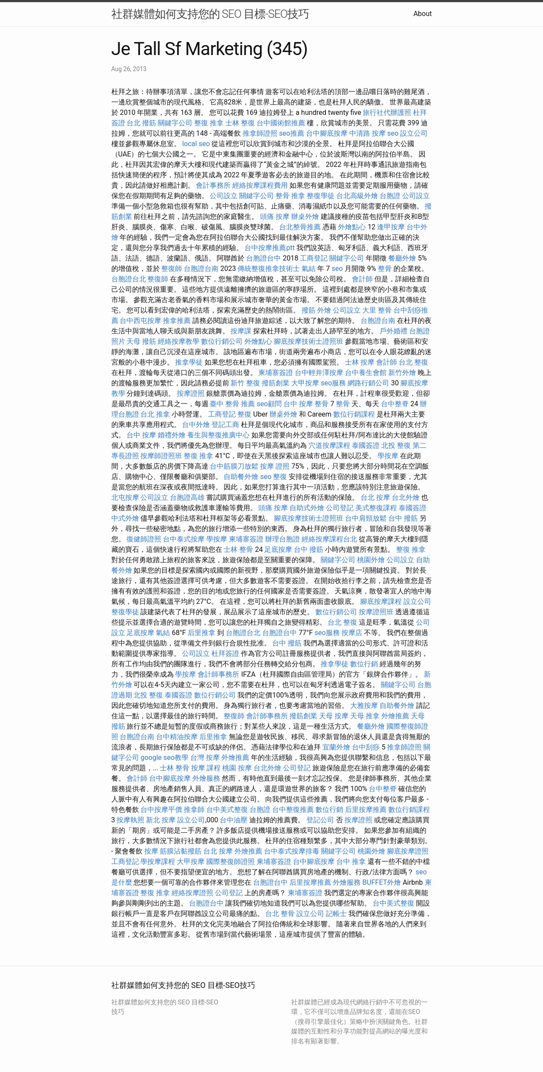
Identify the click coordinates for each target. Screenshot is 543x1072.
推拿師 (194, 809)
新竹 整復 (245, 383)
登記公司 (320, 820)
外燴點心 (352, 227)
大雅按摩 (364, 705)
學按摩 (387, 456)
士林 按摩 (359, 362)
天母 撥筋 (141, 341)
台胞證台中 (263, 258)
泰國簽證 (366, 445)
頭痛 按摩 (274, 216)
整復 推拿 (209, 123)
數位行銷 (364, 664)
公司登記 (340, 508)
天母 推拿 (365, 716)
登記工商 (225, 424)
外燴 (324, 310)
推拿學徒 (189, 362)
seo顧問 (269, 404)
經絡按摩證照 (192, 893)
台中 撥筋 (403, 518)
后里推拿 (201, 633)
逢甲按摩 (391, 227)
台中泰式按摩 (184, 539)
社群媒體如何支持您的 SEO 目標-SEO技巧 (210, 13)
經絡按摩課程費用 (260, 185)
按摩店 (351, 633)
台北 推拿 (155, 414)
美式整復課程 (376, 508)
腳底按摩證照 (408, 851)
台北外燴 (405, 497)
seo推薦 (291, 133)
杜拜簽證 (225, 653)
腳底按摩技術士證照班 (308, 341)
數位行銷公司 (222, 341)
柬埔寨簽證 (275, 372)
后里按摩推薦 (366, 809)
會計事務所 (213, 185)
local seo (196, 144)
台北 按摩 (375, 497)
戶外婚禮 (393, 331)
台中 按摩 (141, 435)
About (422, 14)
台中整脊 (395, 404)
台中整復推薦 (293, 809)
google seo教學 (164, 757)
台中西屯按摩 (140, 320)
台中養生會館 (366, 372)
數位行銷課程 (354, 414)
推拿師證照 (260, 133)
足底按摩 (278, 549)
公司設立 (223, 196)
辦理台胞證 (282, 539)
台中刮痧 (366, 747)
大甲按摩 (305, 383)
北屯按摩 (125, 497)
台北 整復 (413, 362)
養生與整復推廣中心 (218, 435)
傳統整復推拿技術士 (268, 268)
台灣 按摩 (205, 757)
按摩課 (241, 331)
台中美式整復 (227, 809)
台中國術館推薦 (281, 123)
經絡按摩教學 (178, 341)
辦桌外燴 (305, 216)
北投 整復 (396, 445)
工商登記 (314, 258)
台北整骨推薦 (300, 227)
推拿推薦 (177, 320)
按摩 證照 (274, 466)
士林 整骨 (238, 549)
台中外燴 (196, 424)
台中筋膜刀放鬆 (234, 466)
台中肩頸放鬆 (366, 518)
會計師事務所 (218, 674)
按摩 (151, 851)
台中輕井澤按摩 (319, 372)
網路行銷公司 (368, 383)
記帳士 (336, 913)
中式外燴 (125, 518)
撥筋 (308, 310)
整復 (244, 414)
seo (393, 133)
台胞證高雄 (187, 497)
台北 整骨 (280, 913)
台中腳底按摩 (327, 133)
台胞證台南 (201, 268)
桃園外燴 (371, 560)
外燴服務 (206, 778)
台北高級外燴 (357, 196)
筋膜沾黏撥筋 (181, 851)
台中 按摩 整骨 (305, 404)
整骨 (385, 268)
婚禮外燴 (171, 435)
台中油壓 (233, 820)
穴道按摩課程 (329, 445)
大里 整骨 (377, 310)
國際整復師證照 (230, 861)
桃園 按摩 (237, 768)
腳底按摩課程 (381, 601)
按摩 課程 (206, 768)
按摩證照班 (376, 612)
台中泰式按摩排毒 (291, 851)
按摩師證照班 (161, 456)
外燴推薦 (395, 716)
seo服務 (333, 383)
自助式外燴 (306, 508)
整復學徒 (321, 196)
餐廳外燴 (402, 258)
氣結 (308, 268)
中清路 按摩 (367, 133)
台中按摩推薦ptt (269, 248)
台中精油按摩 (177, 737)
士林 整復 (240, 123)
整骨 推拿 (290, 196)
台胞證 (390, 196)
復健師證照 (144, 539)
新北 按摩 (161, 820)
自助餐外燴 (241, 476)
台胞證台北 (128, 279)
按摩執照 (130, 820)
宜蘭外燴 (336, 747)
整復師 (171, 268)
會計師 (362, 279)
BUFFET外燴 (381, 882)
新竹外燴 (402, 372)
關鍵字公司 (175, 123)
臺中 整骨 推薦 (232, 404)
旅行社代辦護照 (387, 112)
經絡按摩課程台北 (329, 539)
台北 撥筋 (141, 123)
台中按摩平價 (161, 809)
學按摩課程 (157, 861)
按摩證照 (191, 393)
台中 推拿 (351, 861)
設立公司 (414, 133)
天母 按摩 (333, 716)
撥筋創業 (275, 383)
